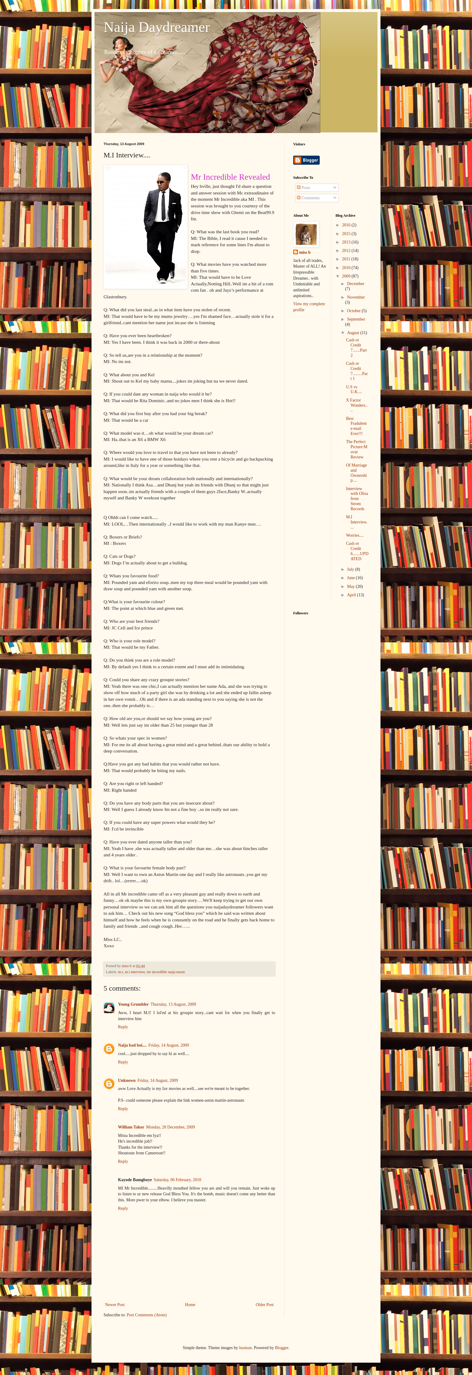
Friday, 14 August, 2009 (168, 1045)
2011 (346, 259)
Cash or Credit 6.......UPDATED (357, 551)
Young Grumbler (133, 1004)
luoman (245, 1348)
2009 (347, 276)
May (351, 586)
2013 (347, 242)
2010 (347, 267)
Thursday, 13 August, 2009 (173, 1004)
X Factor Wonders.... (356, 405)
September (356, 319)
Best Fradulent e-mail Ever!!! (356, 426)
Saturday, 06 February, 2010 (177, 1180)
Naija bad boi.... (132, 1045)
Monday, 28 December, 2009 (170, 1127)
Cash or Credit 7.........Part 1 (357, 371)
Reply (123, 1027)
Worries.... (354, 535)
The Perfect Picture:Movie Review (356, 449)
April (352, 595)
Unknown (126, 1080)
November (356, 297)
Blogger (281, 1348)
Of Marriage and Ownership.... (356, 473)
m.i (120, 972)
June (351, 578)
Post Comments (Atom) (147, 1315)
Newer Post (115, 1304)
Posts (303, 187)
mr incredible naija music (166, 972)
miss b (305, 252)
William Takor (131, 1127)
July (351, 569)
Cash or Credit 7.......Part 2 (356, 347)
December (356, 283)
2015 (347, 233)
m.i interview (135, 972)
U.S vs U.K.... (354, 389)
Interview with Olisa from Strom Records (357, 498)
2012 (347, 250)
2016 (347, 225)
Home (190, 1304)
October (354, 311)
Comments (308, 198)
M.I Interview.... (356, 522)
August (353, 333)
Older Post (265, 1304)
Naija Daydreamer (157, 27)
